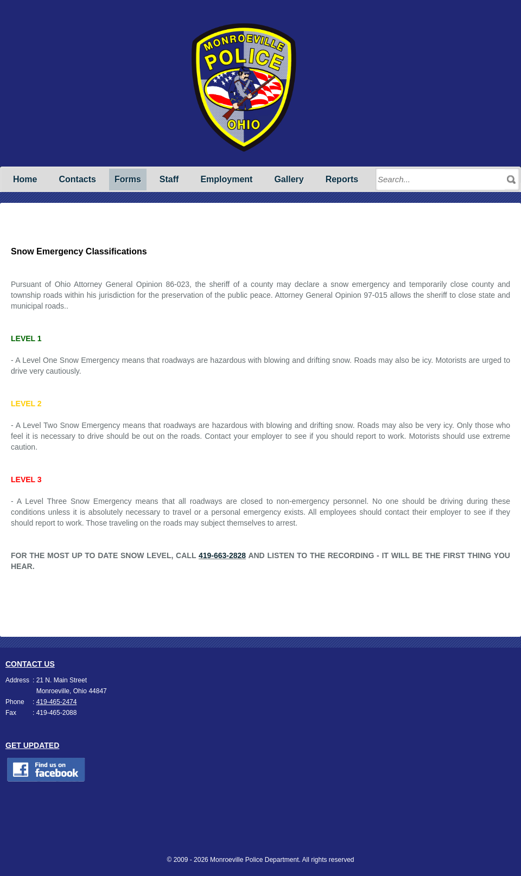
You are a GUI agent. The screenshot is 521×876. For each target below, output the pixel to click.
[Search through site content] (441, 179)
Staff (169, 179)
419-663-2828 (222, 555)
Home (25, 179)
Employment (226, 179)
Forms (128, 179)
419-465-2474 (56, 702)
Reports (342, 179)
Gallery (288, 179)
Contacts (77, 179)
